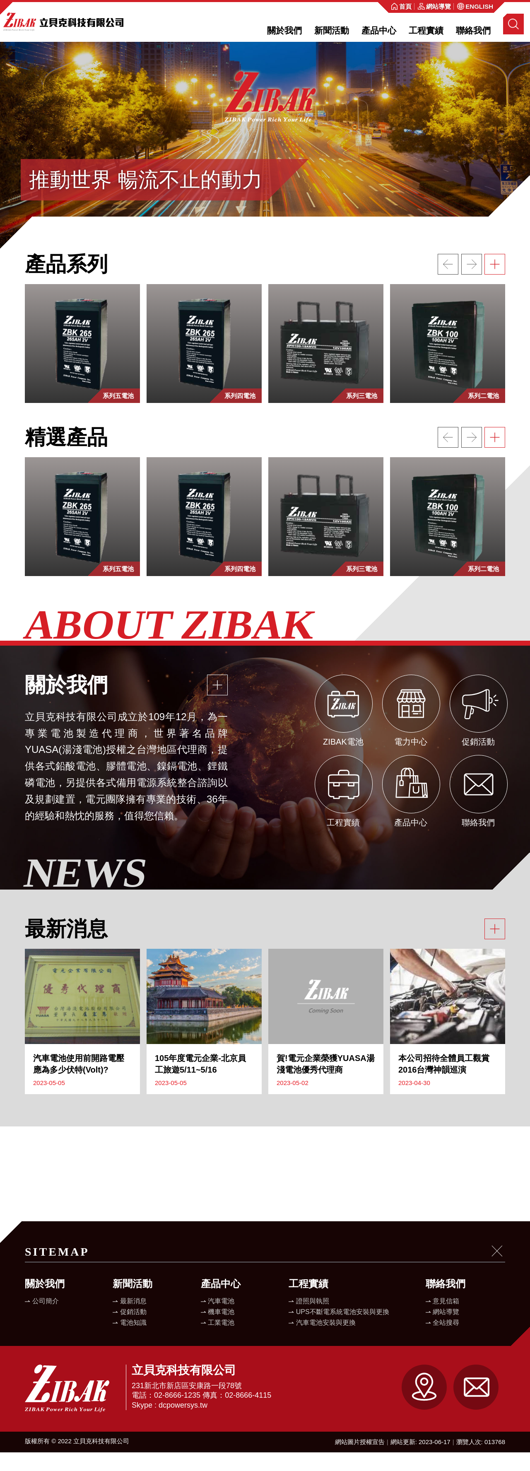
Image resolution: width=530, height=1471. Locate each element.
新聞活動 (331, 30)
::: (382, 7)
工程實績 (426, 30)
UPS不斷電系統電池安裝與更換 (342, 1330)
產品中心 (378, 30)
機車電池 (221, 1330)
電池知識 (133, 1341)
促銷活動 (133, 1330)
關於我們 (284, 30)
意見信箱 (446, 1319)
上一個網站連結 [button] (448, 282)
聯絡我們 (473, 30)
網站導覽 (446, 1330)
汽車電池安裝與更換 (326, 1341)
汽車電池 (221, 1319)
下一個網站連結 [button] (471, 282)
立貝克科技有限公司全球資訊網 (63, 22)
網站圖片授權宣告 (360, 1460)
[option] (265, 154)
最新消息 (133, 1319)
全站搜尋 (446, 1341)
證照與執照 (312, 1319)
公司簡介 (45, 1319)
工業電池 (221, 1341)
